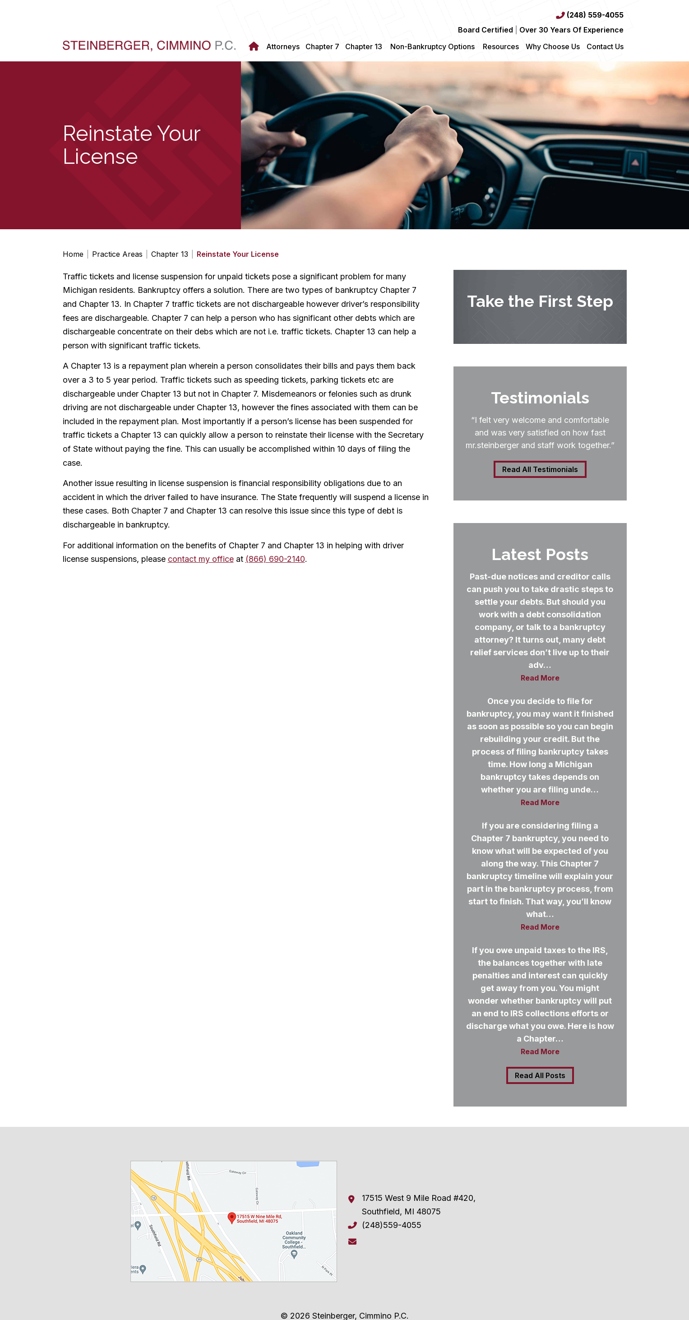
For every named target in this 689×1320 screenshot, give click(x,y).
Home (255, 46)
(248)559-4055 (391, 1225)
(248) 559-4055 (595, 14)
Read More (540, 677)
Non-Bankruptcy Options (432, 46)
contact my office (201, 559)
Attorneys (283, 46)
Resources (501, 46)
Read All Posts (540, 1075)
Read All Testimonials (540, 469)
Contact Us (605, 46)
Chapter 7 (322, 46)
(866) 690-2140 (275, 559)
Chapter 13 (363, 46)
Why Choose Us (553, 46)
